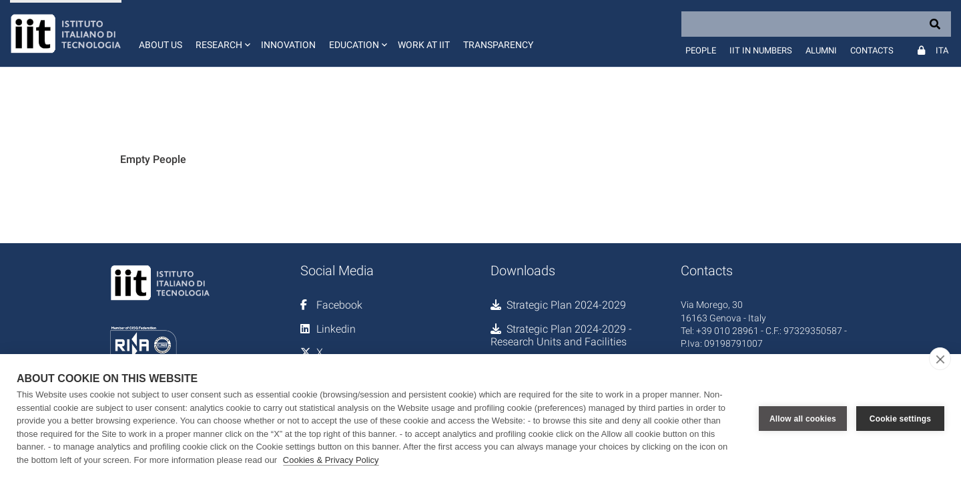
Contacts (872, 50)
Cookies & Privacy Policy (331, 460)
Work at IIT (424, 44)
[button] (221, 33)
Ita (942, 50)
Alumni (821, 50)
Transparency (498, 44)
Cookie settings (900, 419)
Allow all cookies (802, 419)
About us (160, 44)
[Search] (816, 24)
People (700, 50)
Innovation (288, 44)
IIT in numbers (760, 50)
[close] (940, 358)
